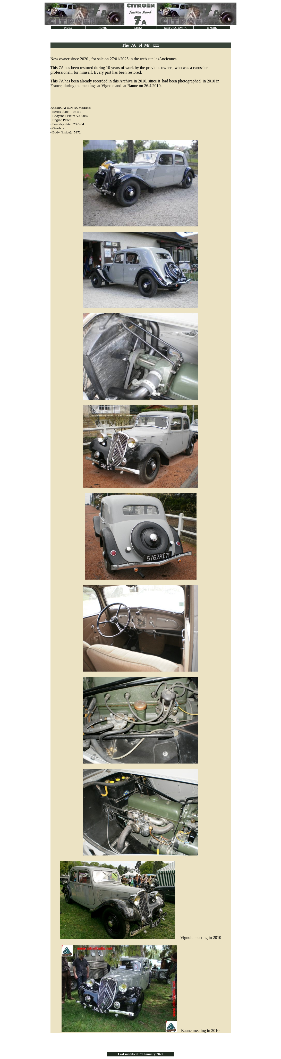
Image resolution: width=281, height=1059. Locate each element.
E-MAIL (212, 27)
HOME (102, 27)
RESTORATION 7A (175, 27)
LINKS (138, 27)
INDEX (68, 27)
